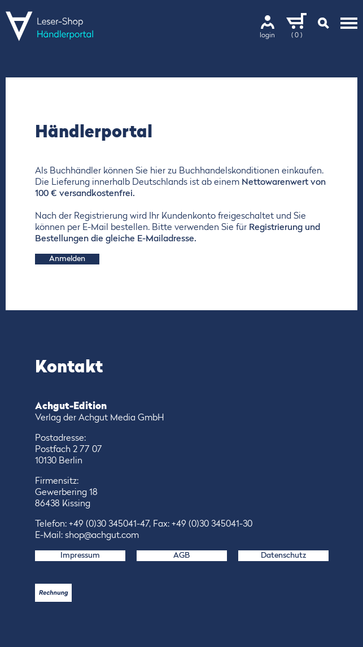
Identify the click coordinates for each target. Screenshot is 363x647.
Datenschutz (283, 555)
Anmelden (67, 259)
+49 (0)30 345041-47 (109, 524)
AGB (181, 555)
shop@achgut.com (102, 535)
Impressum (80, 555)
